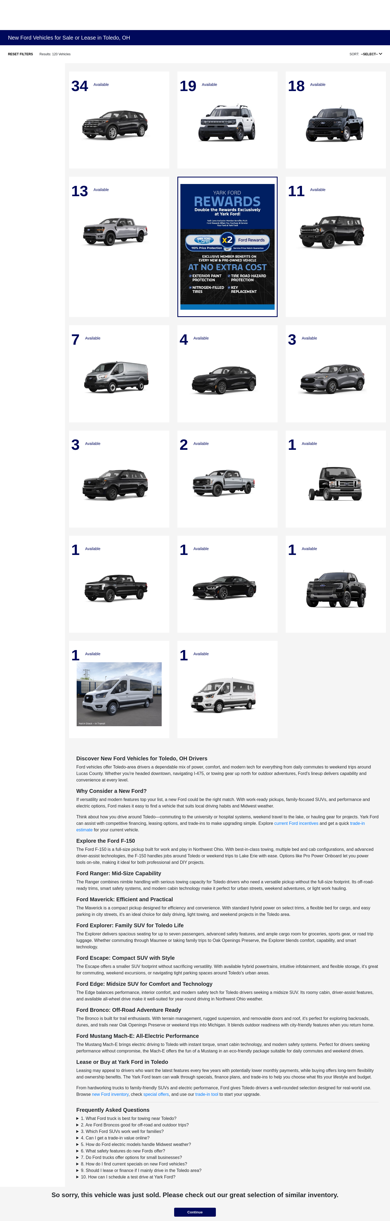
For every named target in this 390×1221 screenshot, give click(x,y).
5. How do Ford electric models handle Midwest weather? (136, 1144)
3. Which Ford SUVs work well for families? (122, 1131)
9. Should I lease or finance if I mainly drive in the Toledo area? (141, 1170)
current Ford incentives (296, 823)
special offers (156, 1094)
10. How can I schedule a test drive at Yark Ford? (128, 1177)
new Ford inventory (110, 1094)
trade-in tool (206, 1094)
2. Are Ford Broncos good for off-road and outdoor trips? (135, 1125)
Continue (195, 1212)
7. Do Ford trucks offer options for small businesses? (131, 1157)
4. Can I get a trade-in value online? (115, 1138)
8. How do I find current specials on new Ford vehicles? (134, 1164)
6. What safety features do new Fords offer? (123, 1151)
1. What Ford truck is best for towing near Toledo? (129, 1118)
